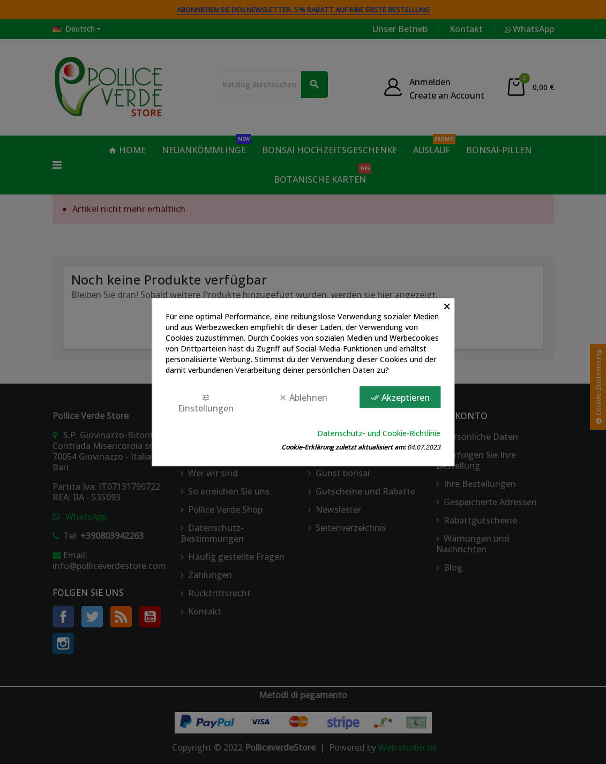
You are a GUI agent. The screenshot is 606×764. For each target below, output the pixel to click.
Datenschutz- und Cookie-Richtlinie (378, 433)
